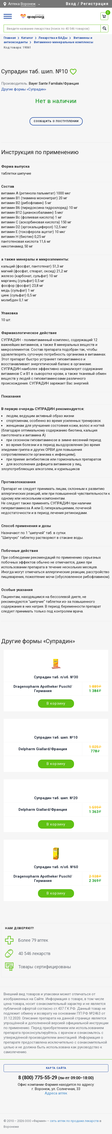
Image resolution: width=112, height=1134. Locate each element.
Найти (104, 28)
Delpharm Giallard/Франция (43, 749)
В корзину (56, 703)
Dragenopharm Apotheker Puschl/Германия (42, 688)
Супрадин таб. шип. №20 (56, 798)
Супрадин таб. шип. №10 (56, 737)
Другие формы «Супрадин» (23, 89)
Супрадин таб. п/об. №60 (56, 867)
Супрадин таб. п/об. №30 (56, 677)
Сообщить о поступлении (56, 121)
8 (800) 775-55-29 (37, 1077)
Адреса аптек (56, 1093)
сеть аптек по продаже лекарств (74, 1121)
